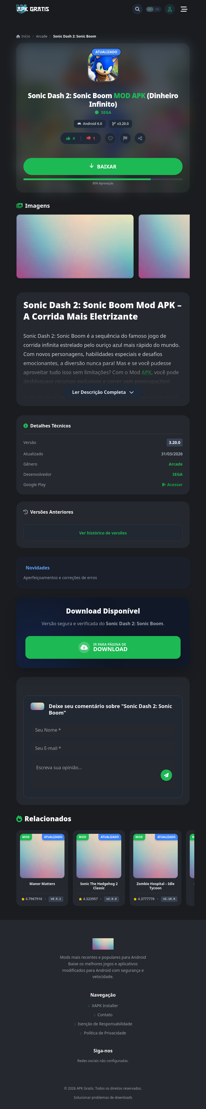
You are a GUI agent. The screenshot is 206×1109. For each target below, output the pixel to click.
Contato (103, 1014)
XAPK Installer (103, 1005)
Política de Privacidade (103, 1033)
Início (23, 36)
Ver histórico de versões (103, 533)
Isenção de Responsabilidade (103, 1023)
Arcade (41, 36)
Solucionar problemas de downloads (103, 1097)
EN (157, 9)
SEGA (103, 112)
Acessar (172, 484)
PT (150, 9)
